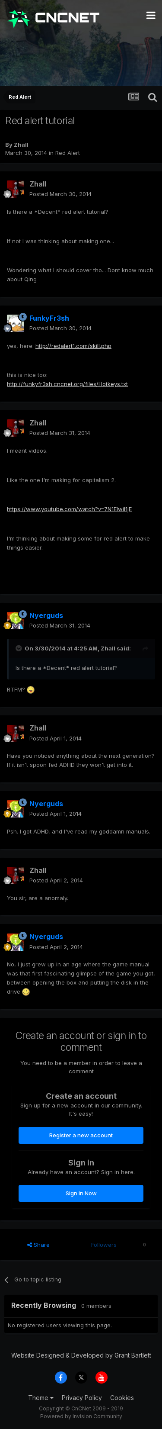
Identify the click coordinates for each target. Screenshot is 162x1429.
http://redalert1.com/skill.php (73, 345)
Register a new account (81, 1135)
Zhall (21, 144)
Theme (41, 1397)
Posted (60, 193)
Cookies (122, 1397)
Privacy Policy (82, 1397)
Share (38, 1244)
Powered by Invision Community (81, 1416)
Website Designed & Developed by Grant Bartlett (81, 1355)
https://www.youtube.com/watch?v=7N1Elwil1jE (69, 508)
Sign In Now (81, 1193)
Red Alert (67, 152)
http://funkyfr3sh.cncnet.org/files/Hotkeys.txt (67, 383)
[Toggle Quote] (19, 648)
